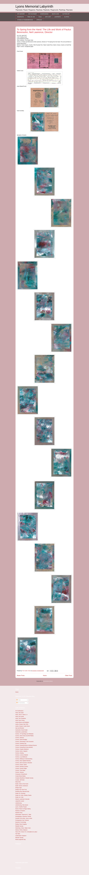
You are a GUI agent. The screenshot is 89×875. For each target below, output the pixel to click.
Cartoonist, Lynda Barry (21, 732)
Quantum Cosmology (20, 822)
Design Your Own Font (21, 789)
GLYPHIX (66, 16)
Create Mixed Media (20, 776)
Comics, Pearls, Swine (21, 764)
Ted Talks (17, 833)
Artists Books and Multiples (22, 722)
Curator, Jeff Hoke (20, 780)
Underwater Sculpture (20, 835)
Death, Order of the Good (21, 783)
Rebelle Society (19, 826)
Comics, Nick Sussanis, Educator (23, 762)
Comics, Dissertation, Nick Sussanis (24, 741)
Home (45, 675)
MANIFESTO (20, 16)
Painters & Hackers (20, 810)
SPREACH (39, 19)
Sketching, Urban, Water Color (23, 828)
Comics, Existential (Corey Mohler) (24, 747)
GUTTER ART (66, 14)
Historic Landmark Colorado (22, 799)
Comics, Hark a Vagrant (21, 751)
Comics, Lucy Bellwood (21, 756)
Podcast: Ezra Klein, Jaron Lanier (23, 818)
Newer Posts (21, 675)
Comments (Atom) (47, 681)
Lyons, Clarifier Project (21, 807)
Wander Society (19, 837)
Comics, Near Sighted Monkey (23, 760)
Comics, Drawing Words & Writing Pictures (26, 745)
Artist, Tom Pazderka (20, 718)
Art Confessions (19, 710)
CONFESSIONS (44, 14)
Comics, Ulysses (19, 772)
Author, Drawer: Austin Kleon (22, 726)
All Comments (20, 702)
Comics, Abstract (19, 737)
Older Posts (68, 675)
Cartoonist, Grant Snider (21, 730)
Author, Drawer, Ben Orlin (21, 724)
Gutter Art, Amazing (20, 793)
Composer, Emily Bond (21, 774)
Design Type (18, 787)
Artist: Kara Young (19, 720)
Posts (18, 700)
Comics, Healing (19, 753)
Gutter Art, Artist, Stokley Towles (23, 795)
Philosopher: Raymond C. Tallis (23, 814)
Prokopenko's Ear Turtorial (22, 820)
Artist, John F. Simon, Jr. (21, 714)
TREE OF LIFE (31, 16)
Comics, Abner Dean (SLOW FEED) (24, 735)
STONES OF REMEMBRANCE (25, 19)
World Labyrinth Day (20, 839)
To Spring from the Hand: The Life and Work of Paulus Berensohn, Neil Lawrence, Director (44, 30)
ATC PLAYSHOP (32, 14)
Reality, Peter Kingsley (21, 824)
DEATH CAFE (55, 14)
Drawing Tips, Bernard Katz (22, 791)
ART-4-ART (48, 16)
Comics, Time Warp (20, 770)
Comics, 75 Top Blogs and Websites (24, 733)
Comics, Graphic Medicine (22, 749)
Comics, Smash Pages (21, 768)
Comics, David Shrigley (21, 739)
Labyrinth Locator (19, 801)
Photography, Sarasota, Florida (23, 816)
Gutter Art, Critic (19, 797)
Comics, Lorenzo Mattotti (21, 755)
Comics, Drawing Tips (20, 743)
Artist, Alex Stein (19, 712)
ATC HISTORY (21, 14)
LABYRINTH (57, 16)
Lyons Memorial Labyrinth (34, 6)
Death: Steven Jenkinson (21, 785)
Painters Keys (18, 812)
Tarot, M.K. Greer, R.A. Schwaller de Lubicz (26, 831)
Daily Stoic (18, 781)
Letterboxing (18, 803)
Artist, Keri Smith (19, 716)
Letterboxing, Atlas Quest (21, 805)
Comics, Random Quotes (21, 766)
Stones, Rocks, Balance (21, 830)
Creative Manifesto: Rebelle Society (24, 778)
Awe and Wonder (19, 728)
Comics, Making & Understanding (23, 758)
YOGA (40, 16)
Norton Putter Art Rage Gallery (23, 808)
